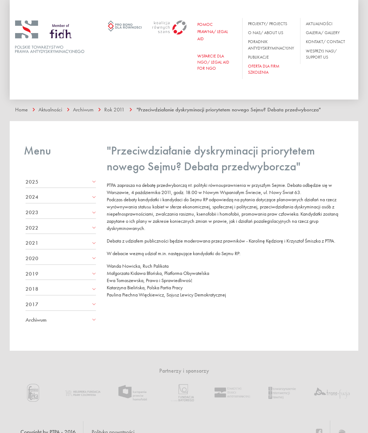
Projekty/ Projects (267, 24)
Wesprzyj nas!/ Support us (321, 54)
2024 (32, 197)
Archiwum (83, 109)
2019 (32, 273)
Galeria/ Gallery (323, 33)
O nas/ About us (265, 33)
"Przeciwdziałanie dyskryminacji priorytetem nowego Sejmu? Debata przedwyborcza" (229, 109)
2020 (32, 258)
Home (21, 109)
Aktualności (319, 24)
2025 (32, 181)
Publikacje (258, 57)
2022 (32, 227)
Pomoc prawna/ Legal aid (212, 32)
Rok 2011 (114, 109)
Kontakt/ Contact (325, 42)
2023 (32, 212)
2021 (32, 243)
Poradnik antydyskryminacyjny (271, 45)
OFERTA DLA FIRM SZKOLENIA (263, 69)
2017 (32, 304)
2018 (32, 288)
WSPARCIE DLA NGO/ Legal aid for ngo (213, 62)
